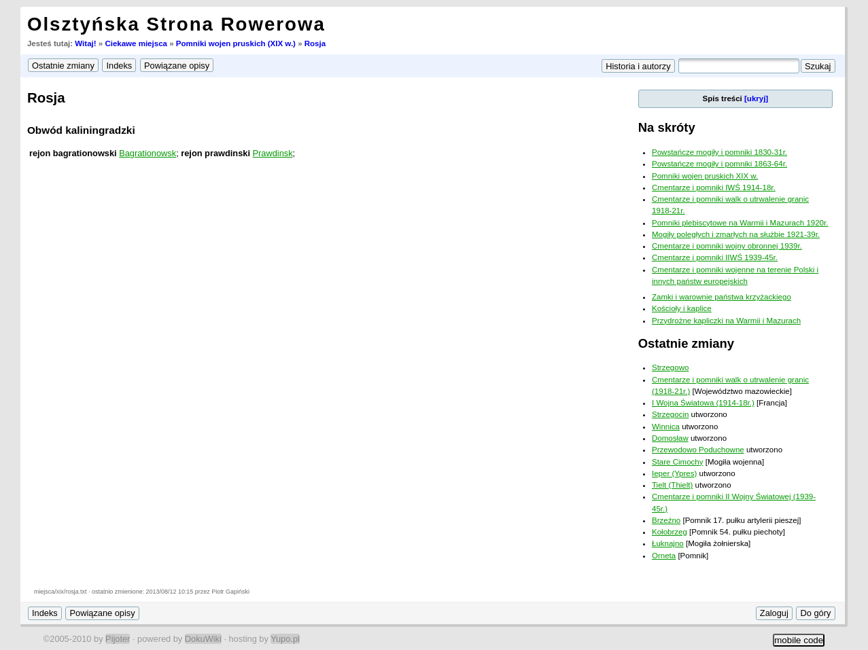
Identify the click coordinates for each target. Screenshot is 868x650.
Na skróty (666, 127)
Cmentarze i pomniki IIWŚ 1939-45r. (715, 257)
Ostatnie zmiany (686, 343)
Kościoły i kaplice (682, 308)
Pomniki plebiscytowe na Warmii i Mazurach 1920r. (740, 223)
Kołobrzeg (669, 532)
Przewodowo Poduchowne (698, 450)
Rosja (315, 43)
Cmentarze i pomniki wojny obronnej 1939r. (727, 246)
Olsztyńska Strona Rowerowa (176, 24)
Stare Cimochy (678, 462)
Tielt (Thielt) (672, 485)
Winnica (666, 426)
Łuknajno (668, 543)
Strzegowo (670, 367)
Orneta (664, 556)
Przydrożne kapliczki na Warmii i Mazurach (726, 321)
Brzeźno (666, 520)
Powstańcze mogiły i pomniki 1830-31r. (719, 152)
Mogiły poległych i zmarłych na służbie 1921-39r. (736, 234)
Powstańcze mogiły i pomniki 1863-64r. (719, 164)
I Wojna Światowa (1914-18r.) (703, 403)
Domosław (670, 438)
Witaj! (85, 43)
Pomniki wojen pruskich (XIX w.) (236, 43)
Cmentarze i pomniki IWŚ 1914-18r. (714, 187)
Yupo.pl (285, 639)
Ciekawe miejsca (136, 43)
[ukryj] (756, 98)
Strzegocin (670, 414)
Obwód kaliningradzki (81, 130)
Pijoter (117, 639)
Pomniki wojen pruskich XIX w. (705, 176)
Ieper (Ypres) (674, 473)
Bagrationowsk (147, 153)
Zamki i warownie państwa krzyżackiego (721, 297)
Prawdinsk (273, 153)
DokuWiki (203, 639)
